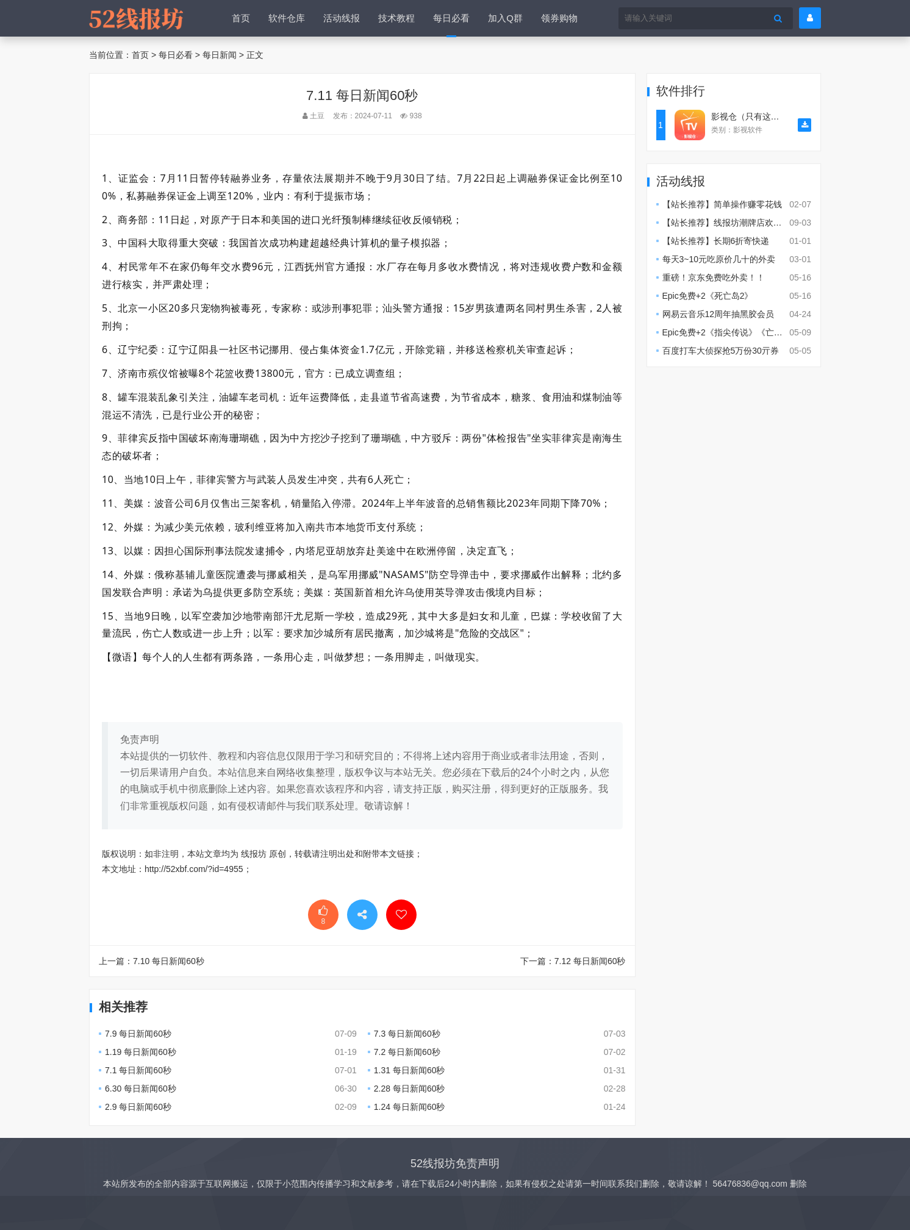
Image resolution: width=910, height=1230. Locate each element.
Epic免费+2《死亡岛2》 (707, 296)
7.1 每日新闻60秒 (138, 1070)
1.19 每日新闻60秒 (140, 1052)
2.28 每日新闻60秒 (409, 1088)
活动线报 (341, 18)
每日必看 (451, 18)
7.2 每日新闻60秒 (407, 1052)
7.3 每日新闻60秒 (407, 1034)
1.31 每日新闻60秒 (409, 1070)
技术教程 (396, 18)
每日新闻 (219, 55)
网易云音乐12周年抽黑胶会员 (718, 314)
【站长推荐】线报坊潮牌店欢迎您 (726, 222)
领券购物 (559, 18)
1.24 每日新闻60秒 (409, 1107)
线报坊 (254, 854)
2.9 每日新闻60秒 (138, 1107)
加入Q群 (505, 18)
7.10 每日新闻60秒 (168, 961)
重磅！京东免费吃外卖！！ (713, 277)
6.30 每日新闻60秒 (140, 1088)
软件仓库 (286, 18)
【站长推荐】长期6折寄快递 (716, 241)
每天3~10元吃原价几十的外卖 (719, 259)
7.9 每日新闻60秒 (138, 1034)
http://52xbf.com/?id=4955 (194, 869)
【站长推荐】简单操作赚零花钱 (722, 204)
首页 (241, 18)
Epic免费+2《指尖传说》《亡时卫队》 (735, 332)
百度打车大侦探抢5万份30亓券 (720, 351)
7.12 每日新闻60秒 (590, 961)
